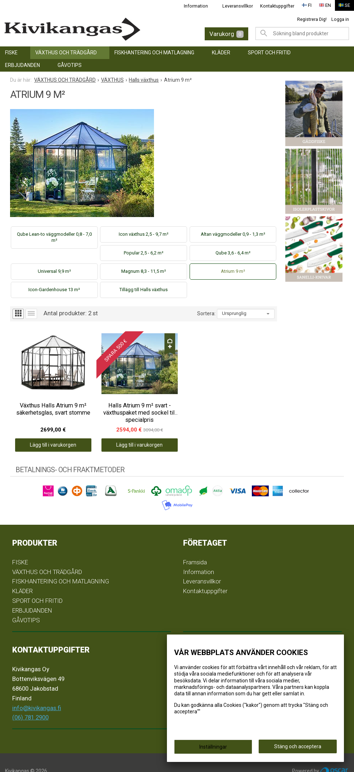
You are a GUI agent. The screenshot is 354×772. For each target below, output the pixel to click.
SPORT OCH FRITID (269, 52)
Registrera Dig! (312, 19)
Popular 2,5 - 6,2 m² (143, 253)
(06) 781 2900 (30, 700)
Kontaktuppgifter (277, 6)
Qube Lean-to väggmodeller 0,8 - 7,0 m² (54, 237)
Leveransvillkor (237, 6)
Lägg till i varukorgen (43, 428)
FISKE (11, 52)
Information (196, 6)
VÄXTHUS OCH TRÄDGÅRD (66, 52)
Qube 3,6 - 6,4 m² (232, 253)
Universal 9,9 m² (54, 271)
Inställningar (213, 747)
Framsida (195, 545)
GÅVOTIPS (70, 65)
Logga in (340, 19)
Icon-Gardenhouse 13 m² (54, 289)
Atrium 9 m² (233, 271)
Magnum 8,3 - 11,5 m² (143, 271)
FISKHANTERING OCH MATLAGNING (154, 52)
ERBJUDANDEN (22, 65)
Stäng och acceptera (297, 747)
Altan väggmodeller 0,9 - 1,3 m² (233, 234)
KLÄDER (221, 52)
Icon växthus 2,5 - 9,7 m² (143, 234)
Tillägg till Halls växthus (143, 289)
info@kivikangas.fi (36, 691)
